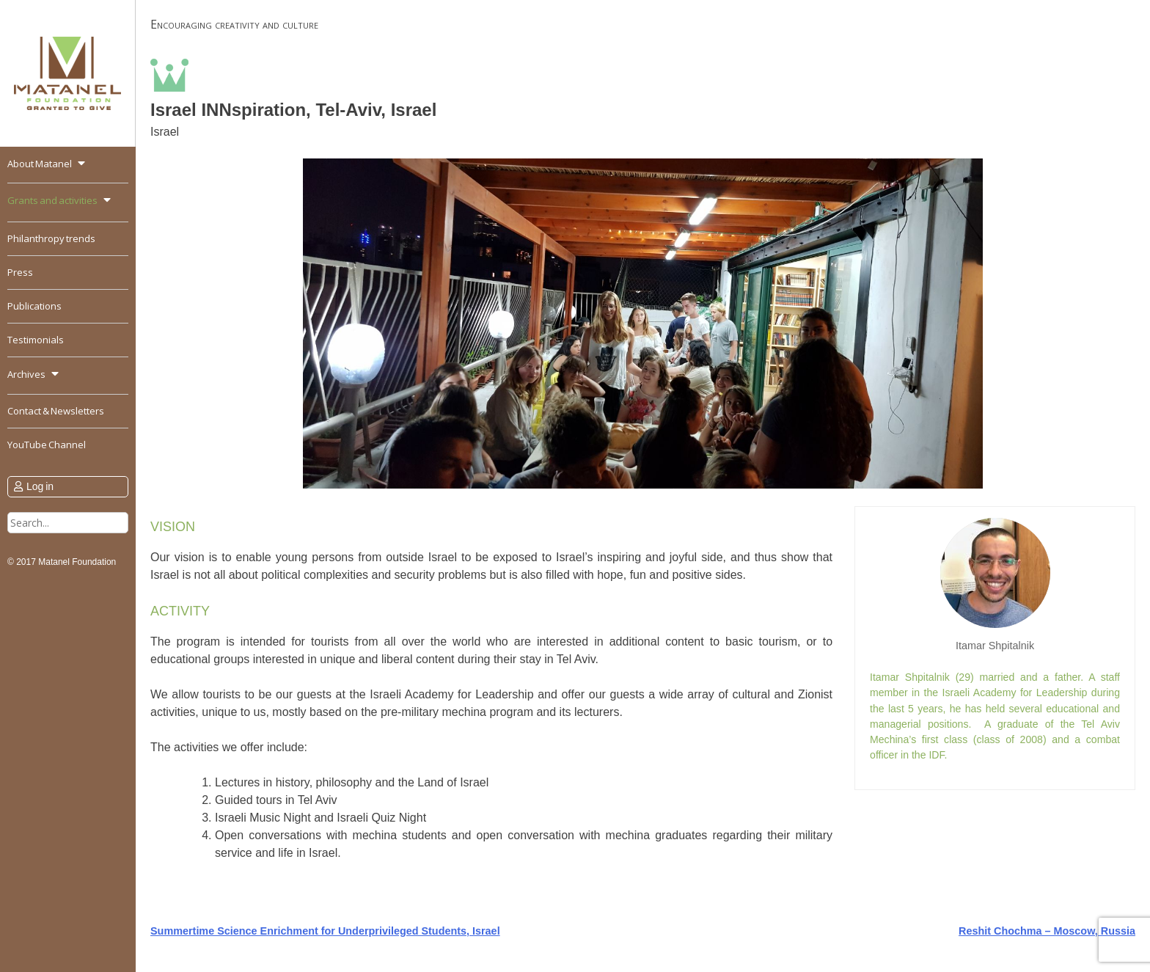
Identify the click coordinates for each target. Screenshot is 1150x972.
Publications (34, 306)
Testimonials (35, 339)
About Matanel (39, 163)
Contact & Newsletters (55, 410)
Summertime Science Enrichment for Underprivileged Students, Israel (325, 931)
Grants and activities (52, 200)
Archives (26, 374)
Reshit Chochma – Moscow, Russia (1047, 931)
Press (20, 272)
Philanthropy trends (51, 238)
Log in (40, 486)
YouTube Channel (46, 444)
